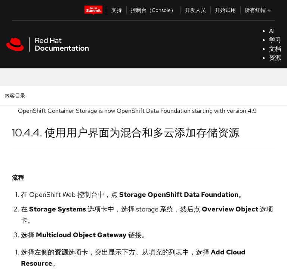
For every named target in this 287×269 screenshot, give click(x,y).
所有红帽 (258, 10)
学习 (275, 40)
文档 (275, 49)
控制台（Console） (153, 10)
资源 (275, 58)
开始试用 (225, 10)
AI (272, 31)
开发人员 (195, 10)
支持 (116, 10)
